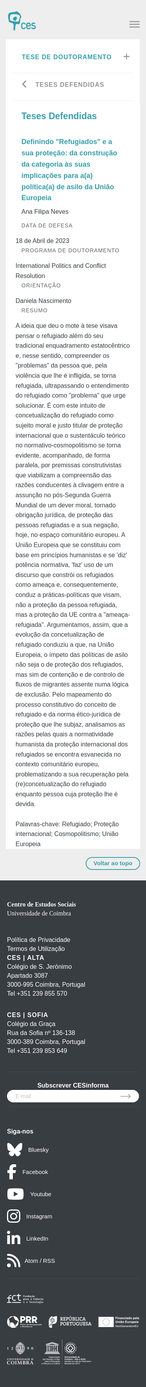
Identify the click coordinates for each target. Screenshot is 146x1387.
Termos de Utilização (36, 948)
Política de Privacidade (38, 939)
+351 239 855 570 (42, 993)
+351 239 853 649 (42, 1050)
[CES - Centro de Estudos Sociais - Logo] (22, 17)
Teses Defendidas (69, 84)
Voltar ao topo (112, 863)
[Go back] (25, 85)
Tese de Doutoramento (67, 57)
